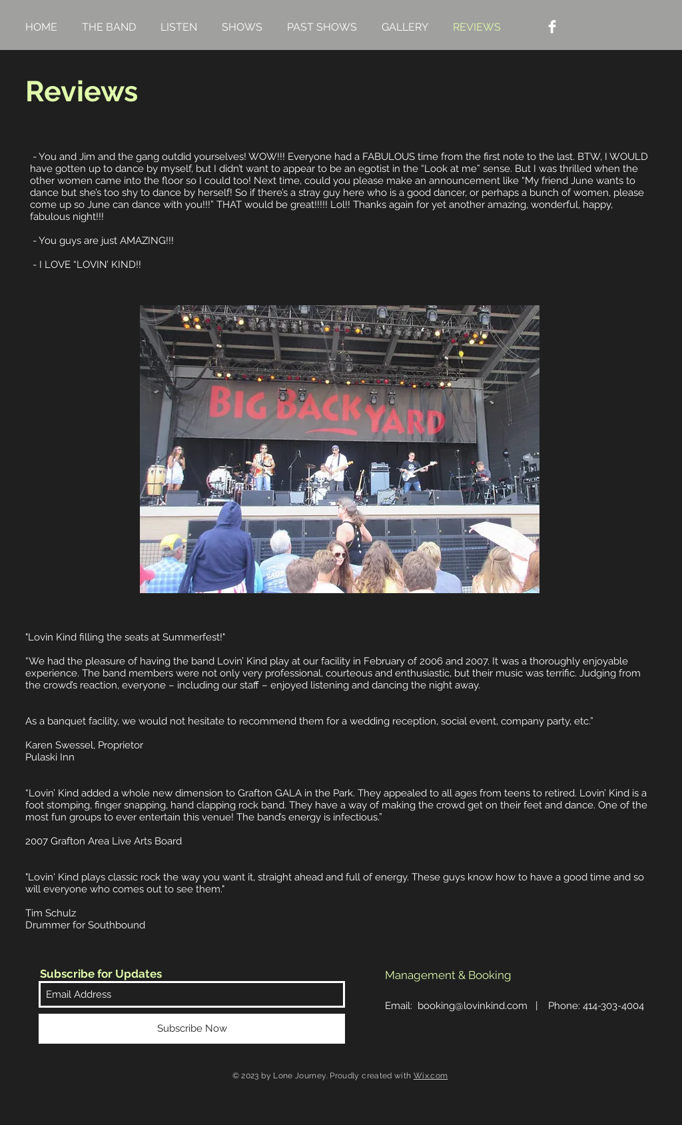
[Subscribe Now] (192, 1029)
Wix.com (431, 1075)
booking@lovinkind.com (472, 1006)
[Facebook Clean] (552, 26)
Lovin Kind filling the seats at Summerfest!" (126, 637)
